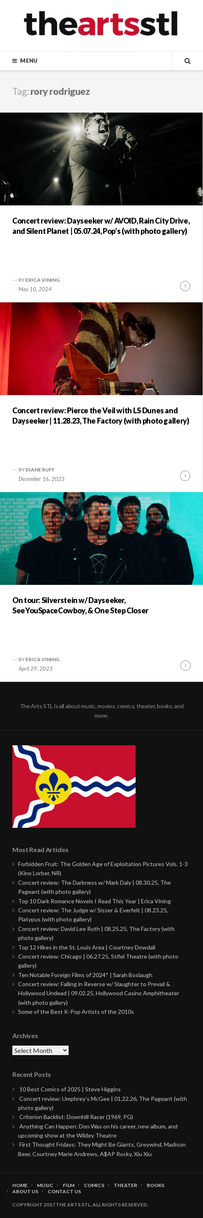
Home (20, 1185)
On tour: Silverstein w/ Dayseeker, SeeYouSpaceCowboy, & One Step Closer (80, 605)
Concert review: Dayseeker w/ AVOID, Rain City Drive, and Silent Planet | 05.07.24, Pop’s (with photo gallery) (100, 226)
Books (155, 1185)
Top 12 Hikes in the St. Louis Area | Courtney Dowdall (86, 947)
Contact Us (64, 1191)
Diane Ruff (40, 469)
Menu (28, 60)
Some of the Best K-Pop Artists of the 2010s (76, 1011)
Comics (94, 1185)
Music (45, 1185)
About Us (25, 1191)
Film (68, 1185)
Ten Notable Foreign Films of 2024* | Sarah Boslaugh (85, 974)
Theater (125, 1185)
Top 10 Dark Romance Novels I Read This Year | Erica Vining (94, 901)
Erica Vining (42, 280)
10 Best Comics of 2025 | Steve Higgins (70, 1089)
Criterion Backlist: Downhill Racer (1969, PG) (76, 1116)
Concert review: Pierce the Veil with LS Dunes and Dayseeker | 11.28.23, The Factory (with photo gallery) (100, 415)
